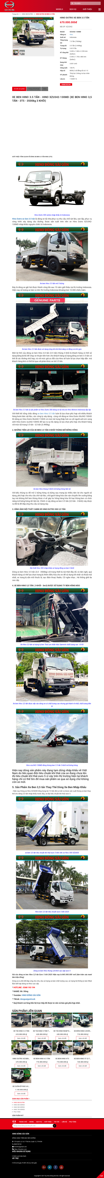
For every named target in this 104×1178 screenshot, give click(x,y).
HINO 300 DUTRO (18, 1102)
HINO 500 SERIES (18, 1107)
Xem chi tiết (21, 1037)
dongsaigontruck (27, 999)
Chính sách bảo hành (19, 1156)
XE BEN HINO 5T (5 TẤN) (83, 1058)
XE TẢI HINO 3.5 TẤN (21, 1030)
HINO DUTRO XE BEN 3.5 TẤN (21, 1058)
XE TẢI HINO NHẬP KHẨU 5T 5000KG (62, 1030)
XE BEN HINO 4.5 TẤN (41, 1058)
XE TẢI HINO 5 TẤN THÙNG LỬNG (42, 1030)
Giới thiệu (87, 9)
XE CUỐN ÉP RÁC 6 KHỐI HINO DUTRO (21, 1086)
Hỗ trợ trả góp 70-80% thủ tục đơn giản (24, 1163)
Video (44, 89)
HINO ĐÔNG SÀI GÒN (31, 995)
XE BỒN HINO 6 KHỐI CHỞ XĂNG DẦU (83, 1030)
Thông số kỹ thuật (33, 89)
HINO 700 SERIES (18, 1109)
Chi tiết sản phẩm (19, 89)
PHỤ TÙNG (16, 1112)
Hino (71, 34)
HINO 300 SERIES (18, 1105)
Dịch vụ (73, 9)
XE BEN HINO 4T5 (62, 1058)
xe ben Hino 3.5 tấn (46, 413)
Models (59, 9)
